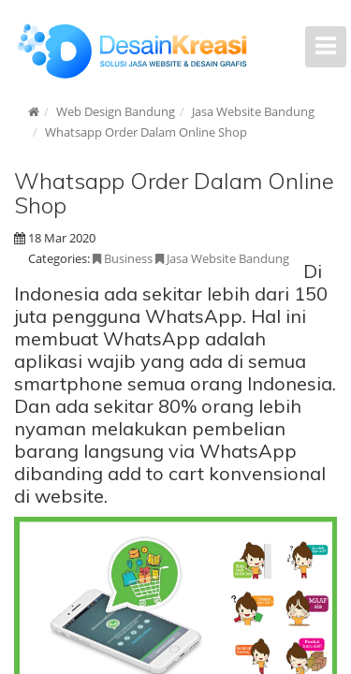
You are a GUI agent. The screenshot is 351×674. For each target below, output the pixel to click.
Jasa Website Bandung (253, 111)
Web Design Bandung (115, 111)
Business (123, 258)
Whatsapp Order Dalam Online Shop (146, 132)
